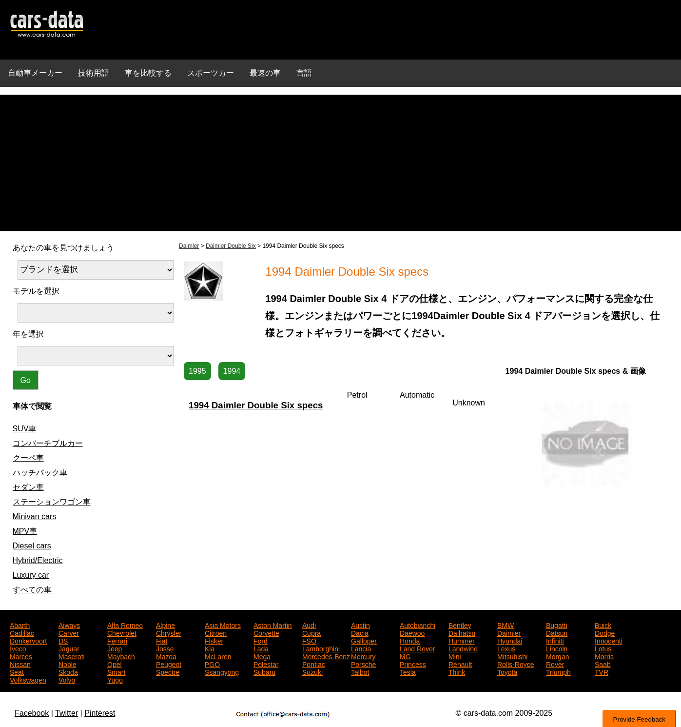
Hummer (461, 640)
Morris (604, 656)
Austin (360, 624)
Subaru (264, 671)
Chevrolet (121, 632)
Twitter (66, 713)
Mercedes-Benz (326, 656)
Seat (17, 671)
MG (405, 656)
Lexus (506, 648)
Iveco (18, 648)
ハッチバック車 (40, 472)
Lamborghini (321, 648)
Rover (555, 663)
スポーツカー (210, 73)
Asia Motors (223, 624)
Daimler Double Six (231, 245)
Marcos (21, 656)
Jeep (114, 648)
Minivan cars (35, 516)
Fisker (214, 640)
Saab (603, 663)
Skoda (68, 671)
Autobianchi (417, 624)
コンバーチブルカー (48, 443)
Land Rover (417, 648)
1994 (232, 371)
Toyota (507, 671)
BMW (505, 624)
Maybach (121, 656)
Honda (410, 640)
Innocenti (609, 640)
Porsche (363, 663)
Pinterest (99, 713)
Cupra (311, 632)
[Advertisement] (340, 163)
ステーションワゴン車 (52, 502)
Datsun (556, 632)
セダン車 (28, 487)
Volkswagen (28, 679)
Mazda (166, 656)
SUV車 (25, 428)
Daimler (189, 245)
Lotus (603, 648)
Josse (165, 648)
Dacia (360, 632)
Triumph (558, 671)
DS (63, 640)
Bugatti (556, 624)
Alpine (165, 624)
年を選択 (28, 334)
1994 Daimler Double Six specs (256, 405)
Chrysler (168, 632)
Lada (261, 648)
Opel (114, 663)
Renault (460, 663)
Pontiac (313, 663)
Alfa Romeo (125, 624)
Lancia (361, 648)
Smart (116, 671)
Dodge (605, 632)
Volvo (66, 679)
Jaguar (68, 648)
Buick (603, 624)
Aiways (69, 624)
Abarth (20, 624)
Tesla (408, 671)
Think (456, 671)
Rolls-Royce (515, 663)
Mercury (363, 656)
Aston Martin (272, 624)
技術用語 (93, 73)
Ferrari (117, 640)
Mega (262, 656)
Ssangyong (222, 671)
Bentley (459, 624)
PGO (212, 663)
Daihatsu (461, 632)
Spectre (167, 671)
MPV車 (25, 531)
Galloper (364, 640)
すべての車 (32, 590)
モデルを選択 (36, 291)
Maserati (71, 656)
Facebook (32, 713)
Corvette (266, 632)
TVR (601, 671)
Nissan (20, 663)
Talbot (360, 671)
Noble (67, 663)
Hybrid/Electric (38, 560)
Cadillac (22, 632)
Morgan (557, 656)
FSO (309, 640)
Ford (260, 640)
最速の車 (265, 73)
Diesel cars (32, 546)
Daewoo (412, 632)
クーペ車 (28, 458)
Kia (209, 648)
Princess (413, 663)
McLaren (218, 656)
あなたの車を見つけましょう (63, 247)
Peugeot (168, 663)
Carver (68, 632)
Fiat (161, 640)
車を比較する (148, 73)
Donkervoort (28, 640)
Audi (309, 624)
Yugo (115, 679)
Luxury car (31, 575)
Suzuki (312, 671)
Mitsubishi (512, 656)
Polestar (265, 663)
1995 (197, 371)
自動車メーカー (35, 73)
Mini (454, 656)
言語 (304, 73)
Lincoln (556, 648)
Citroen (216, 632)
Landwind (463, 648)
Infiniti (555, 640)
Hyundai (509, 640)
